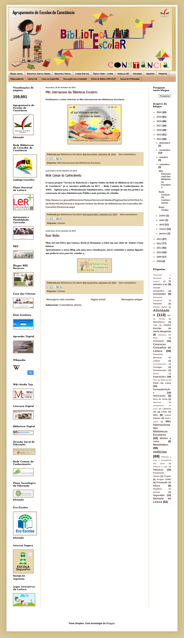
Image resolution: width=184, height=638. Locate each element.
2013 (159, 239)
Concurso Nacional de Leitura (162, 357)
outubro (163, 157)
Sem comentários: (127, 154)
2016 (159, 130)
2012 (159, 243)
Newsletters (160, 444)
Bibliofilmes (159, 322)
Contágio (157, 367)
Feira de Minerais (160, 380)
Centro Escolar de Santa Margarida (162, 328)
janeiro (163, 233)
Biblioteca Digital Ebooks (38, 73)
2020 (159, 112)
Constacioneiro (159, 364)
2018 (159, 121)
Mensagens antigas (131, 299)
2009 (159, 256)
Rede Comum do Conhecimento (63, 176)
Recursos (137, 73)
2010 (159, 252)
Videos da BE (123, 73)
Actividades (159, 294)
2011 (159, 247)
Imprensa (157, 402)
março (163, 229)
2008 (159, 261)
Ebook (156, 374)
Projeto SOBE (164, 479)
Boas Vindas (52, 236)
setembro (164, 164)
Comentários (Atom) (70, 305)
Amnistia (157, 304)
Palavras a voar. (160, 467)
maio (162, 220)
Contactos (32, 79)
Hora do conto (160, 399)
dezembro (164, 143)
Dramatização (159, 370)
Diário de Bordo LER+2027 (103, 79)
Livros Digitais (82, 73)
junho (162, 215)
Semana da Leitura (162, 500)
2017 (159, 125)
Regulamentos (16, 79)
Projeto (167, 476)
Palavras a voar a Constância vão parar (162, 460)
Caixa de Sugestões (50, 79)
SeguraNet (158, 495)
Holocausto (159, 395)
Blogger (110, 623)
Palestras (158, 469)
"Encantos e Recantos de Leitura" (162, 278)
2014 (159, 139)
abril (162, 224)
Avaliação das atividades (75, 79)
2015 (159, 134)
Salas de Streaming (129, 79)
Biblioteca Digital (63, 73)
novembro (164, 150)
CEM (155, 325)
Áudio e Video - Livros (103, 73)
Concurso (158, 341)
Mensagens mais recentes (60, 299)
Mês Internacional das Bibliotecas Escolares (71, 92)
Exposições (159, 376)
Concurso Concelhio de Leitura (162, 348)
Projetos (163, 73)
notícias (61, 223)
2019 (159, 117)
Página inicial (16, 73)
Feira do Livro (162, 383)
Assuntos (150, 73)
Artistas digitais (160, 307)
